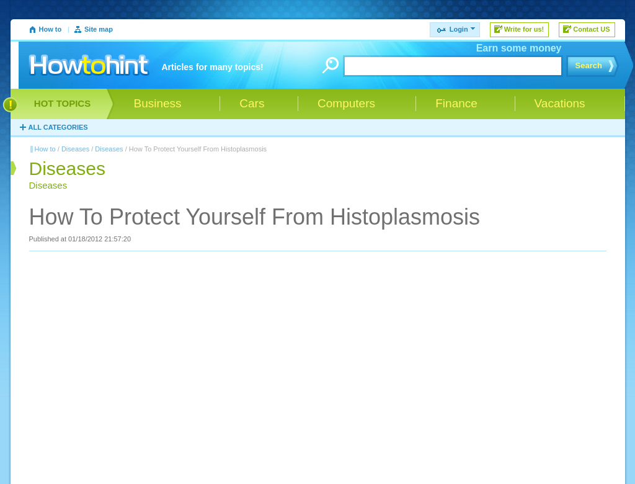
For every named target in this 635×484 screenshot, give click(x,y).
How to (50, 29)
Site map (98, 29)
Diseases (75, 149)
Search (588, 65)
